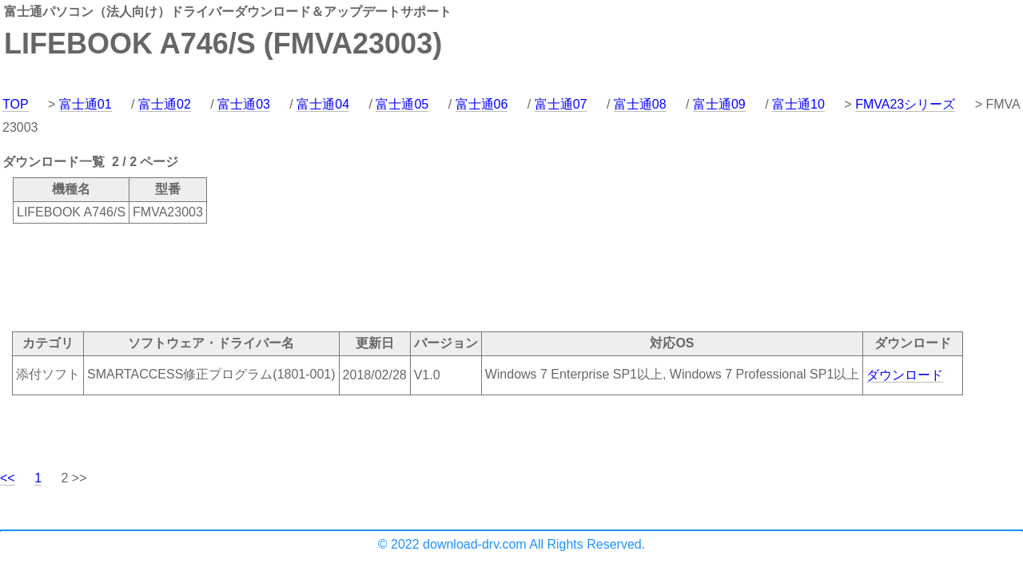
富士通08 (640, 104)
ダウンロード (904, 375)
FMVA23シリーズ (905, 104)
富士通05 (402, 104)
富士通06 (482, 104)
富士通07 (561, 104)
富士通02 (164, 104)
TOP (15, 104)
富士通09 (719, 104)
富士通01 (85, 104)
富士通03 (243, 104)
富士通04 (323, 104)
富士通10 (798, 104)
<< (7, 478)
